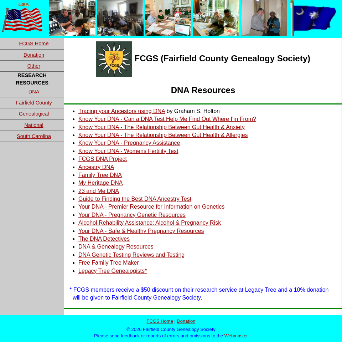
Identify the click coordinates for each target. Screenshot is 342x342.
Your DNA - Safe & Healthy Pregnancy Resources (141, 231)
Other (33, 66)
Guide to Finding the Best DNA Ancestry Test (134, 199)
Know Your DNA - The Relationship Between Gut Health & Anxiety (161, 127)
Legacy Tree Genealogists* (112, 271)
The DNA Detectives (104, 239)
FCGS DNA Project (102, 159)
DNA (34, 92)
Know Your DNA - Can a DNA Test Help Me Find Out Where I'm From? (167, 119)
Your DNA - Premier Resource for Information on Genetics (151, 207)
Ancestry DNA (96, 167)
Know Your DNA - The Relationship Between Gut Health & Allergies (163, 135)
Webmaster (236, 335)
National (33, 125)
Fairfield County (34, 103)
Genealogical (34, 114)
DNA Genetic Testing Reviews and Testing (131, 255)
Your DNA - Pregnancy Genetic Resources (132, 215)
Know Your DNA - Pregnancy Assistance (129, 143)
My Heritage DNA (100, 183)
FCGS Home (34, 43)
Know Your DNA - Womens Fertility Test (128, 151)
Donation (34, 55)
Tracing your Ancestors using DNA (121, 111)
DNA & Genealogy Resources (116, 247)
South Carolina (34, 136)
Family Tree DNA (100, 175)
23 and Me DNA (98, 191)
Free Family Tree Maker (108, 263)
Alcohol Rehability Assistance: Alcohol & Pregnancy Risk (149, 223)
